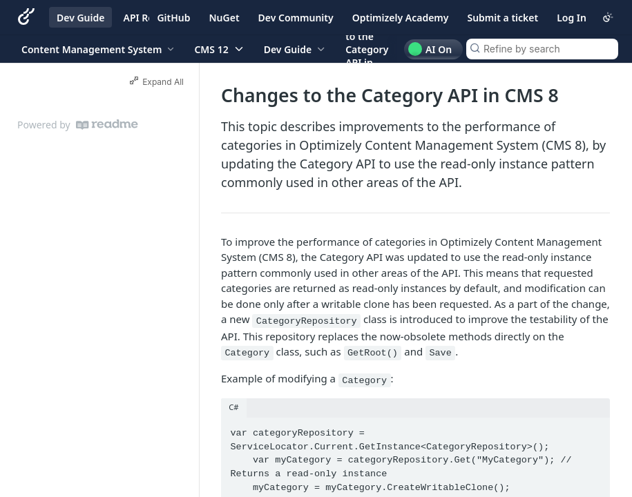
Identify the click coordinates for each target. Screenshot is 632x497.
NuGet (224, 17)
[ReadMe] (107, 124)
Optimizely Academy (400, 17)
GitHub (173, 17)
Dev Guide (80, 17)
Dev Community (296, 17)
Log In (571, 17)
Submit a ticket (502, 17)
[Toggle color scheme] (607, 17)
